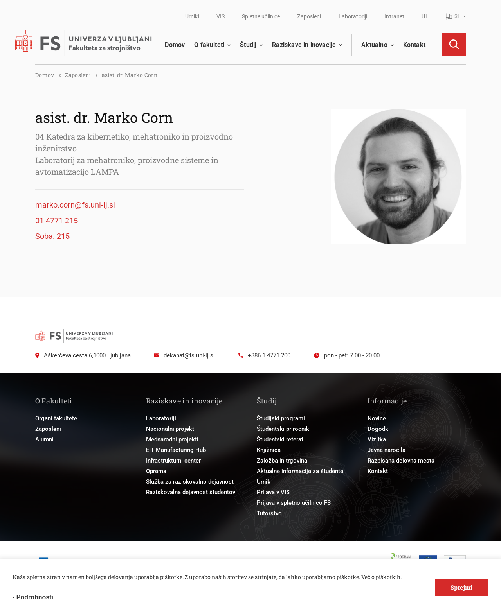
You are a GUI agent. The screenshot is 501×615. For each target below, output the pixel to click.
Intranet (394, 16)
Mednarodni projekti (172, 439)
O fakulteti (209, 44)
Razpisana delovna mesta (401, 460)
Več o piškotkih (380, 577)
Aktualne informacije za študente (300, 471)
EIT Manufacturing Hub (176, 450)
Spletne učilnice (261, 16)
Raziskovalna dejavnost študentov (190, 492)
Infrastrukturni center (173, 460)
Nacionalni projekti (171, 428)
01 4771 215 (56, 220)
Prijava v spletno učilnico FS (294, 502)
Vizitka (377, 439)
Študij (248, 44)
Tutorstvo (269, 513)
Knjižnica (269, 450)
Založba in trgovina (282, 460)
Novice (377, 418)
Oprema (156, 471)
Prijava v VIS (273, 492)
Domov (175, 44)
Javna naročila (386, 450)
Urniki (192, 16)
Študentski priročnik (283, 428)
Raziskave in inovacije (304, 44)
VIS (220, 16)
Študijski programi (281, 418)
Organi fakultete (56, 418)
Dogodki (379, 428)
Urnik (263, 481)
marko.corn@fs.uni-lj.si (75, 205)
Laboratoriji (353, 16)
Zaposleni (309, 16)
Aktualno (374, 44)
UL (425, 16)
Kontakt (414, 44)
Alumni (44, 439)
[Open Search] (454, 44)
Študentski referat (280, 439)
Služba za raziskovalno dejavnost (190, 481)
